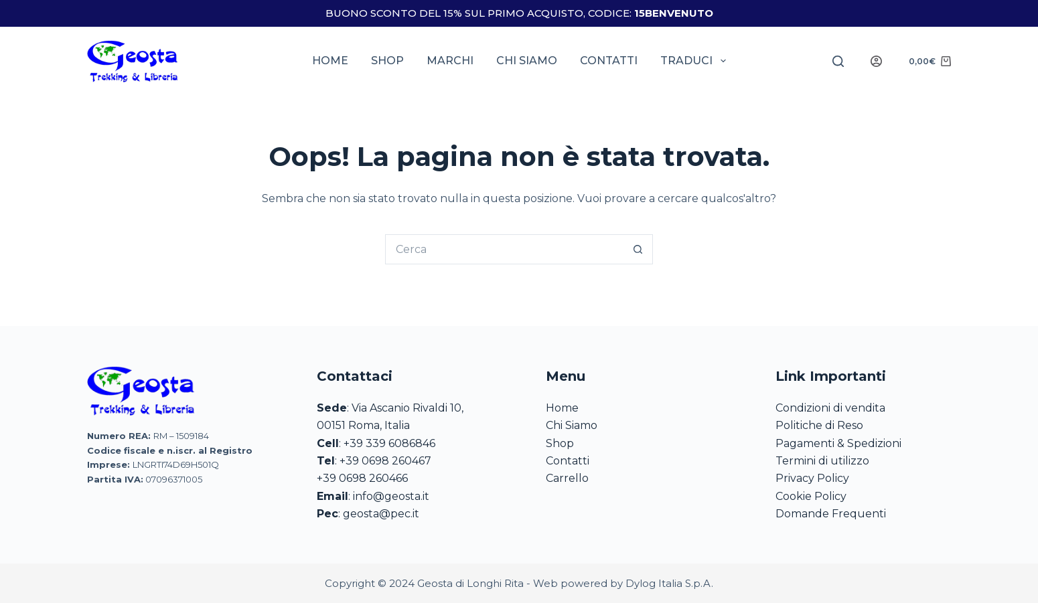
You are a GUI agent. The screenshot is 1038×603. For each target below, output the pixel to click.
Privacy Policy (812, 478)
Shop (387, 60)
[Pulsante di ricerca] (638, 249)
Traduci (695, 61)
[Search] (838, 61)
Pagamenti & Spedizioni (838, 443)
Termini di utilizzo (822, 460)
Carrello (567, 478)
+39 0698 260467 (385, 460)
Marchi (450, 60)
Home (330, 60)
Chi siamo (526, 60)
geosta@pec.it (381, 513)
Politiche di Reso (819, 425)
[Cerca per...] (504, 249)
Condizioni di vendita (830, 408)
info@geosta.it (391, 496)
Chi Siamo (571, 425)
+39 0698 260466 (362, 478)
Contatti (609, 60)
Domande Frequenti (830, 513)
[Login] (876, 61)
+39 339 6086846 (389, 443)
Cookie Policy (810, 496)
